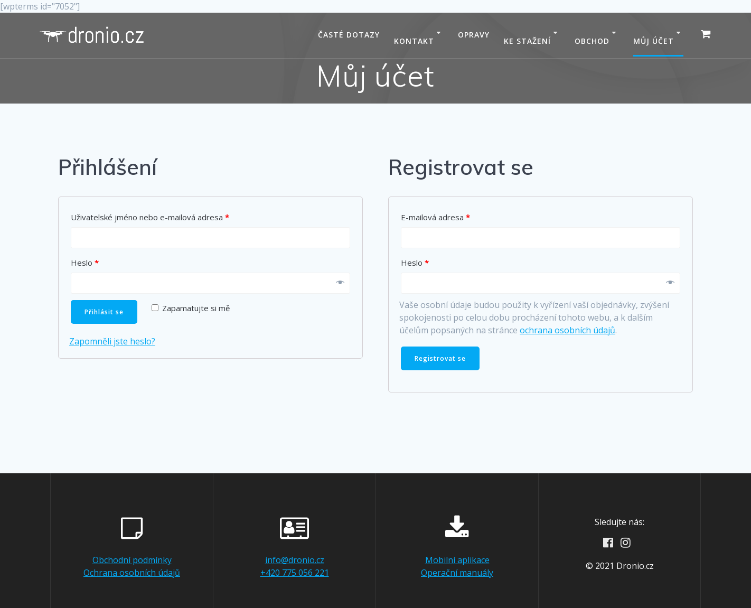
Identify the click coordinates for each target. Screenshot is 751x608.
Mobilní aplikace (457, 560)
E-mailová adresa (435, 217)
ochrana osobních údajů (567, 330)
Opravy (474, 35)
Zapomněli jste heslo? (112, 341)
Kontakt (414, 41)
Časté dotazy (349, 35)
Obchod (592, 41)
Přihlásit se (104, 311)
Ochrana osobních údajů (131, 572)
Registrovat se (440, 358)
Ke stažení (527, 41)
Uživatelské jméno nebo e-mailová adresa (150, 217)
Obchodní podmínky (132, 560)
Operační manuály (457, 572)
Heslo (85, 262)
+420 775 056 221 (294, 572)
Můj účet (653, 41)
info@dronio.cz (294, 560)
